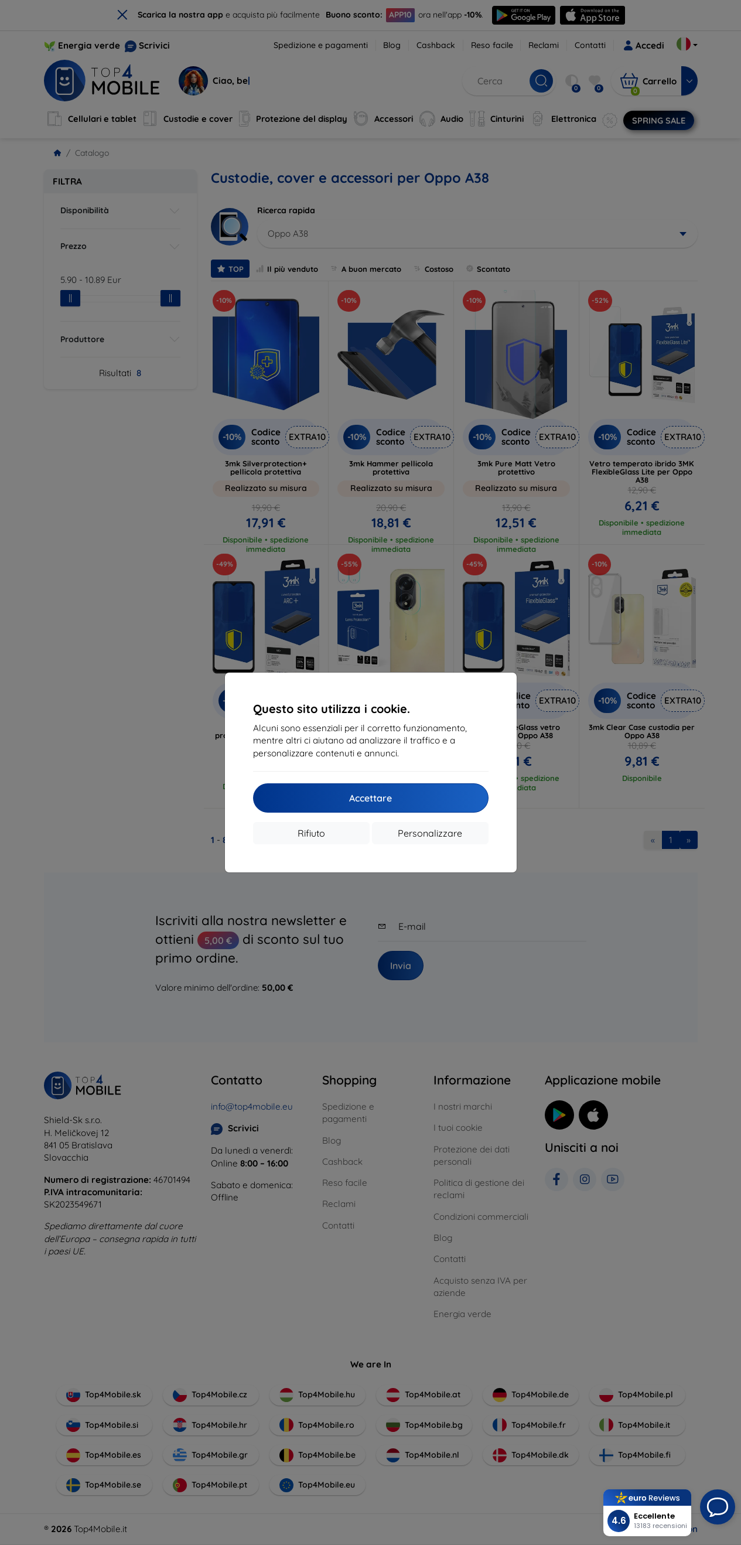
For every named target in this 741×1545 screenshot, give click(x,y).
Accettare (370, 798)
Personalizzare (430, 833)
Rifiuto (311, 833)
